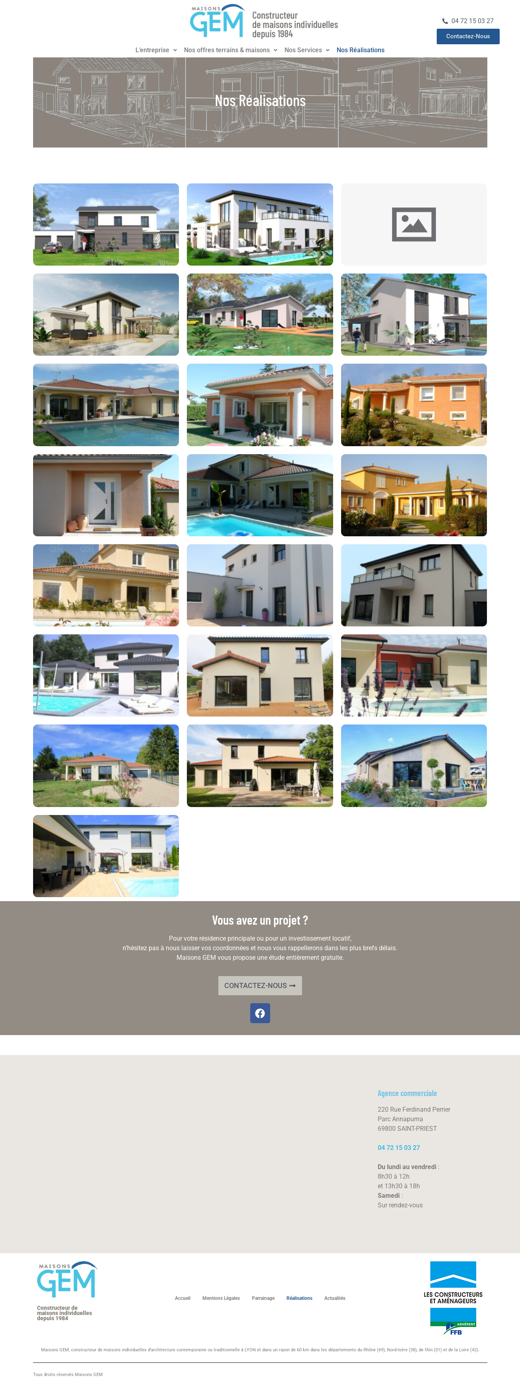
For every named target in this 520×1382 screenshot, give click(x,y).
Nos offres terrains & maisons (230, 50)
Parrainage (263, 1298)
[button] (156, 50)
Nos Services (307, 50)
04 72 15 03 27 (399, 1148)
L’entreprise (156, 50)
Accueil (182, 1298)
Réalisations (299, 1298)
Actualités (334, 1298)
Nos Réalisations (361, 50)
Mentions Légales (221, 1298)
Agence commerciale (407, 1093)
